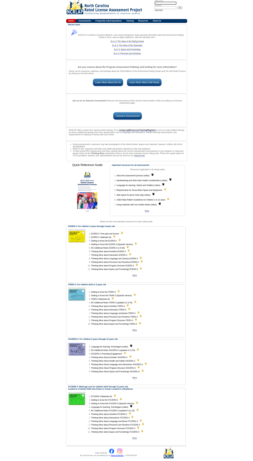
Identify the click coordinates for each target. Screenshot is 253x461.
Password (158, 5)
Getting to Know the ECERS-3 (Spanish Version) (112, 244)
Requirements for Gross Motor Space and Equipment (139, 190)
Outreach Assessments (128, 116)
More (147, 211)
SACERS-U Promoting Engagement (106, 354)
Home (71, 21)
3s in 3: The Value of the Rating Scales (127, 41)
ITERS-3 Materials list (100, 299)
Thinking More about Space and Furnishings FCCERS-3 (115, 432)
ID (159, 1)
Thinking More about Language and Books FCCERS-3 (114, 421)
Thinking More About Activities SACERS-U (109, 357)
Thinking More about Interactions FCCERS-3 (110, 418)
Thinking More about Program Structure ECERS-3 (112, 266)
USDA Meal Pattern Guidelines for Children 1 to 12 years (140, 200)
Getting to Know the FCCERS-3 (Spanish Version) (112, 403)
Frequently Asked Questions (109, 21)
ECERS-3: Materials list (101, 237)
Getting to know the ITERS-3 (103, 292)
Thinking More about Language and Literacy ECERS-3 (114, 258)
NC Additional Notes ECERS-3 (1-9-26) (108, 248)
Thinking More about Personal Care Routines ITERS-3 (114, 317)
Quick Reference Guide (87, 165)
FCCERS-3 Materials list (101, 396)
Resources (143, 21)
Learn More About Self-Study (144, 82)
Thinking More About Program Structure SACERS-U (113, 368)
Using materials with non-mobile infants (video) (136, 205)
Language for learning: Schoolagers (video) (109, 347)
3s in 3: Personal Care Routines (127, 53)
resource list (139, 155)
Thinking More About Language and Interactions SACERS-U (117, 364)
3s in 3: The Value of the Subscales (127, 45)
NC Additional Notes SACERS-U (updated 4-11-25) (113, 350)
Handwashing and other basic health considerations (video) (141, 180)
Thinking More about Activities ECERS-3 (108, 251)
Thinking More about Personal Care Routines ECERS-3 (115, 262)
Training (130, 21)
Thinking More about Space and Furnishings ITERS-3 (114, 324)
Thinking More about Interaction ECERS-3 (109, 255)
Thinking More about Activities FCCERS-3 (109, 414)
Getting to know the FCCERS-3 (104, 400)
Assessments (84, 21)
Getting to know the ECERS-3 (104, 241)
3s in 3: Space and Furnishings (127, 49)
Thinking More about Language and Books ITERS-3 (113, 313)
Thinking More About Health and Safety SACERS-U (113, 361)
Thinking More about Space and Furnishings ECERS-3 (114, 269)
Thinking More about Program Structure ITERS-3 (112, 320)
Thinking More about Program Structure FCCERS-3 (113, 428)
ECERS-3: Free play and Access (105, 234)
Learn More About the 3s (108, 82)
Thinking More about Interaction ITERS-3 (108, 310)
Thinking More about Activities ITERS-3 (108, 306)
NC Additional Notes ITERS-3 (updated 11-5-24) (111, 303)
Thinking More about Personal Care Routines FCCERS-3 (115, 425)
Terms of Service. (117, 455)
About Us (157, 21)
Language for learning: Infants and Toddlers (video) (138, 185)
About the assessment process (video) (132, 175)
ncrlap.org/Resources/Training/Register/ (137, 130)
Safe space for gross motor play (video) (133, 195)
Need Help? (159, 10)
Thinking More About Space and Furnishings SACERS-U (115, 371)
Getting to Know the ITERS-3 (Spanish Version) (111, 295)
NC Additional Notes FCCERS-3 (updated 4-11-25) (113, 411)
